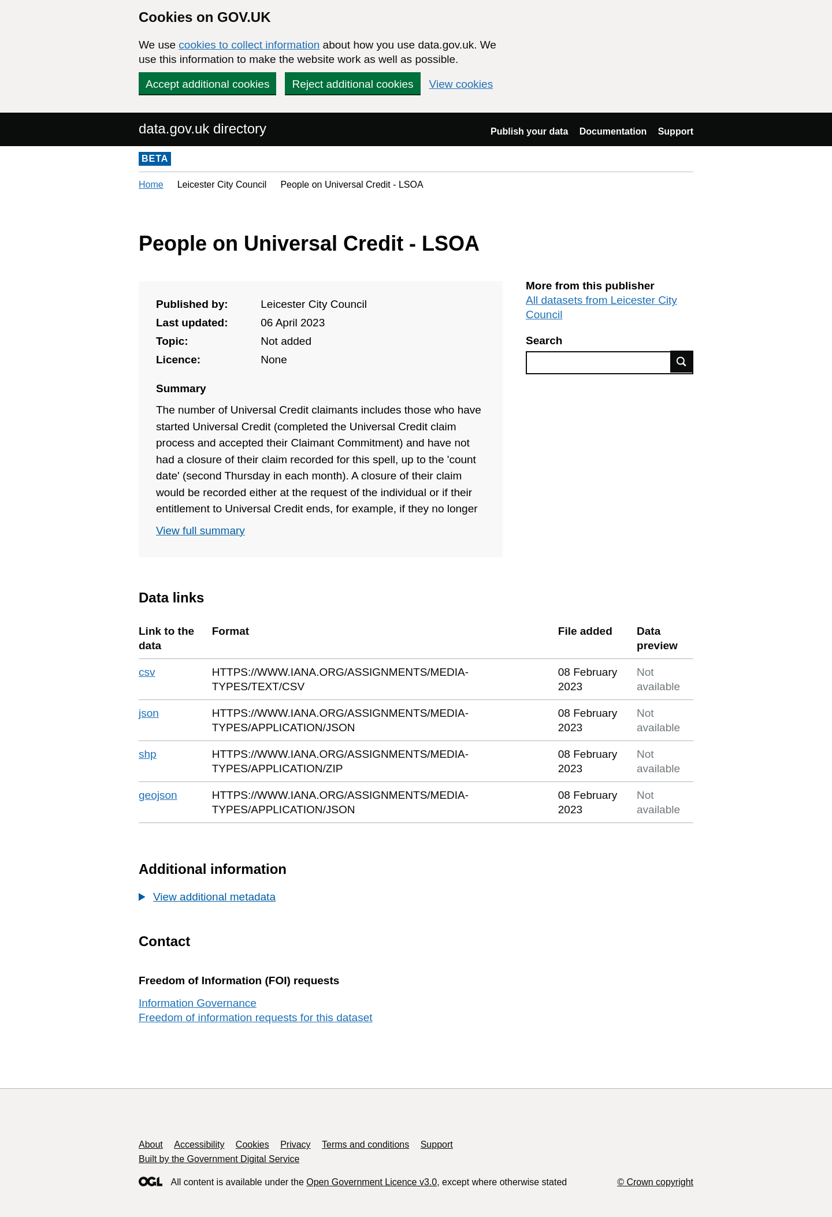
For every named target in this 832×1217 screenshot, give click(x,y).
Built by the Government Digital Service (219, 1159)
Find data (681, 362)
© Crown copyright (655, 1182)
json (149, 713)
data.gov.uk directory (202, 128)
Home (151, 184)
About (151, 1144)
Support (675, 131)
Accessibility (199, 1144)
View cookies (461, 84)
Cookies (252, 1144)
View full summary (200, 530)
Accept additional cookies (207, 84)
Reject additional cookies (352, 84)
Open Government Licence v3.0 (371, 1182)
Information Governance (198, 1003)
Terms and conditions (365, 1144)
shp (148, 754)
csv (147, 672)
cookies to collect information (249, 45)
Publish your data (529, 131)
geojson (158, 795)
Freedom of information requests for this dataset (255, 1017)
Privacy (295, 1144)
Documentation (613, 131)
